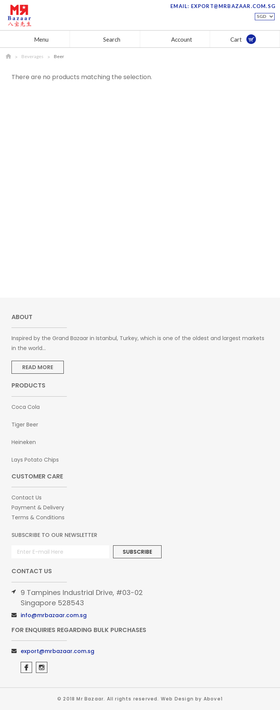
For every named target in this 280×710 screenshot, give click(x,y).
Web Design (177, 698)
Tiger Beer (24, 424)
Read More (37, 367)
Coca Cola (25, 407)
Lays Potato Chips (35, 460)
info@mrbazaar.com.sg (54, 615)
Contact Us (26, 497)
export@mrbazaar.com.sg (57, 651)
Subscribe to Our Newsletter (54, 535)
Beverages (32, 56)
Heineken (23, 442)
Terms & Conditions (38, 517)
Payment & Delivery (37, 507)
